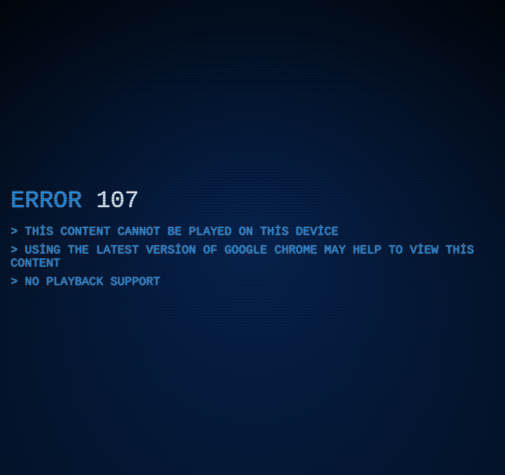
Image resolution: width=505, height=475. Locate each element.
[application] (252, 237)
